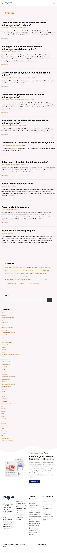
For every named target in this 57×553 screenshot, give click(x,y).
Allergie (3, 313)
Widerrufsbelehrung (20, 514)
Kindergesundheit (10, 100)
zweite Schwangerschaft (7, 441)
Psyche (3, 391)
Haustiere (3, 349)
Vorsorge (3, 433)
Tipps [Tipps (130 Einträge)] (19, 283)
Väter (2, 428)
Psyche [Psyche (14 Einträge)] (41, 276)
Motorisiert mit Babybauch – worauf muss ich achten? (25, 74)
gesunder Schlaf (5, 345)
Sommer (10, 52)
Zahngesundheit (5, 438)
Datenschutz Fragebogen (21, 507)
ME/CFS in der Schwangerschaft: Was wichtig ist (34, 505)
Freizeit (3, 78)
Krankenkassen (19, 501)
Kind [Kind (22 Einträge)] (32, 273)
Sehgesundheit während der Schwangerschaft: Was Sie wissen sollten (35, 516)
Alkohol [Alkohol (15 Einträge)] (6, 267)
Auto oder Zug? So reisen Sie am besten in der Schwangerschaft (25, 122)
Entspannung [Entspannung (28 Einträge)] (41, 267)
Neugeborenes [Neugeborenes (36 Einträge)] (28, 276)
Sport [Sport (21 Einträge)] (37, 280)
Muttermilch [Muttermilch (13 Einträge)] (13, 276)
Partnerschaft (4, 389)
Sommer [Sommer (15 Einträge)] (33, 280)
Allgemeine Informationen (7, 317)
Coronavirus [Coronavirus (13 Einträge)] (30, 267)
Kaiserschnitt (4, 359)
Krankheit (7, 28)
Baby (2, 320)
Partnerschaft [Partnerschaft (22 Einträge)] (36, 276)
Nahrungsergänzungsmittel (8, 384)
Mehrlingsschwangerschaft (8, 377)
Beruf (2, 325)
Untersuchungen (5, 426)
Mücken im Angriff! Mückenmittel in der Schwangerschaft (22, 96)
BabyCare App (4, 322)
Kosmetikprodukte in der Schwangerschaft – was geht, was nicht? (34, 525)
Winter (3, 436)
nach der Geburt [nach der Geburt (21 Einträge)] (20, 276)
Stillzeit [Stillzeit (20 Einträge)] (44, 280)
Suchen (49, 300)
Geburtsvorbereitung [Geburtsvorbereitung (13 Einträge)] (39, 270)
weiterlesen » (4, 39)
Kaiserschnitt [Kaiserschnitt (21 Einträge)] (28, 273)
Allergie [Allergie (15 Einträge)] (9, 267)
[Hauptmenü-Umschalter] (54, 3)
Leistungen (4, 372)
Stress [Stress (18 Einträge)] (47, 280)
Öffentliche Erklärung (20, 503)
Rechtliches (4, 394)
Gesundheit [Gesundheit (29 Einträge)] (46, 270)
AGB (17, 512)
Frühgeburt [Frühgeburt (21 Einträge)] (25, 270)
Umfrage (3, 423)
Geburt (3, 28)
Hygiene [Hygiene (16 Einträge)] (11, 273)
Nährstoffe (4, 381)
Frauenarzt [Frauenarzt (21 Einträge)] (20, 270)
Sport (2, 413)
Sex (2, 406)
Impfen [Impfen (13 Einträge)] (15, 273)
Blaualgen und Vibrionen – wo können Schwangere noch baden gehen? (21, 48)
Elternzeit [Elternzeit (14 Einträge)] (35, 267)
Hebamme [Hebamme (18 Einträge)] (7, 273)
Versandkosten (19, 517)
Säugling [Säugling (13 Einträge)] (15, 283)
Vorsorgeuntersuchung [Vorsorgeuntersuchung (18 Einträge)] (34, 283)
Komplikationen (5, 367)
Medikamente (4, 374)
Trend (27, 78)
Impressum (18, 519)
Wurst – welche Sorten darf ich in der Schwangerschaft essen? (34, 511)
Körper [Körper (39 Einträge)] (45, 273)
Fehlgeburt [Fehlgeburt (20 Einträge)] (15, 270)
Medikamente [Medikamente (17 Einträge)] (7, 276)
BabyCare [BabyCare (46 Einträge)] (19, 267)
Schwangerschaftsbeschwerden (9, 404)
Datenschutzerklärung (21, 505)
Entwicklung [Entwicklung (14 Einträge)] (47, 267)
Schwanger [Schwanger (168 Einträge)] (9, 279)
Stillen (2, 416)
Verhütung (4, 431)
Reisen (12, 28)
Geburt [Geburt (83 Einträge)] (31, 271)
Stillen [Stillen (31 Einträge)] (40, 280)
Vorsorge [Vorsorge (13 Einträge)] (26, 283)
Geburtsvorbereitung (6, 342)
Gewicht (3, 347)
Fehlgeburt (4, 335)
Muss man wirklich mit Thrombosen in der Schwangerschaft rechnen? (23, 24)
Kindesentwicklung (5, 364)
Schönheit (3, 399)
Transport (22, 78)
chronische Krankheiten (7, 327)
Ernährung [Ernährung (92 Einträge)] (8, 271)
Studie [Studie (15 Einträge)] (6, 283)
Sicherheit (17, 78)
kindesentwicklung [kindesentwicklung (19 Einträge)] (38, 273)
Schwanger (17, 28)
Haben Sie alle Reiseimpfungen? (18, 230)
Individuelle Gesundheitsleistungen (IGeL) (11, 354)
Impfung (3, 352)
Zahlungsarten (19, 516)
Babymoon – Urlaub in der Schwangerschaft (25, 162)
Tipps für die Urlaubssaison (15, 207)
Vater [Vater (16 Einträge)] (23, 283)
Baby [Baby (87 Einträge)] (14, 267)
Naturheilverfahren (6, 386)
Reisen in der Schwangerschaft (17, 183)
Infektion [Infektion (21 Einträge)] (22, 273)
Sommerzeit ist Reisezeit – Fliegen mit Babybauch (27, 142)
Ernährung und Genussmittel (8, 332)
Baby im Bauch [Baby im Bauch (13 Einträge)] (25, 267)
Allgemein (3, 315)
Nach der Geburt (5, 379)
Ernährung (4, 330)
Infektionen (4, 52)
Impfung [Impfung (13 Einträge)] (18, 273)
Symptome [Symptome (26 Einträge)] (10, 283)
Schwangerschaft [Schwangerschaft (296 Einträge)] (23, 279)
